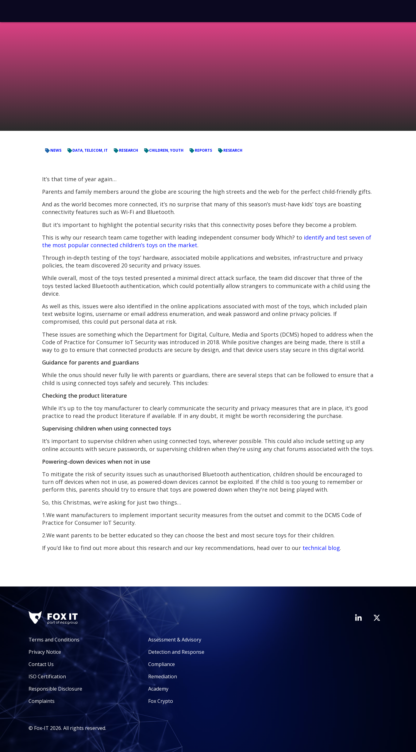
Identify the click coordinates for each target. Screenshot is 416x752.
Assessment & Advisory (174, 639)
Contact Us (41, 664)
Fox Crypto (160, 701)
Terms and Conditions (54, 639)
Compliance (161, 664)
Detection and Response (176, 652)
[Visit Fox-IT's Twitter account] (376, 618)
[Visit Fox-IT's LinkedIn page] (358, 617)
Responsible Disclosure (55, 688)
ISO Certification (47, 676)
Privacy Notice (45, 652)
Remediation (162, 676)
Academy (158, 688)
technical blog (321, 547)
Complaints (42, 701)
